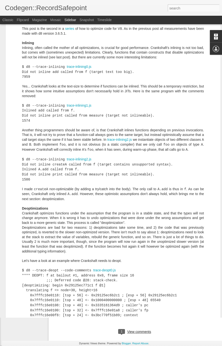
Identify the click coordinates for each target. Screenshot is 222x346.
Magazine (39, 20)
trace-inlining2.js (119, 95)
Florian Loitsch (154, 305)
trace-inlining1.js (79, 61)
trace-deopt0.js (104, 226)
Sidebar (70, 20)
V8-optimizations (161, 312)
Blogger (126, 343)
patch (92, 264)
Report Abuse (140, 343)
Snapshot (87, 20)
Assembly (115, 312)
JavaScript (133, 312)
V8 (145, 312)
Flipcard (23, 20)
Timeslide (104, 20)
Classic (7, 20)
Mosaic (55, 20)
